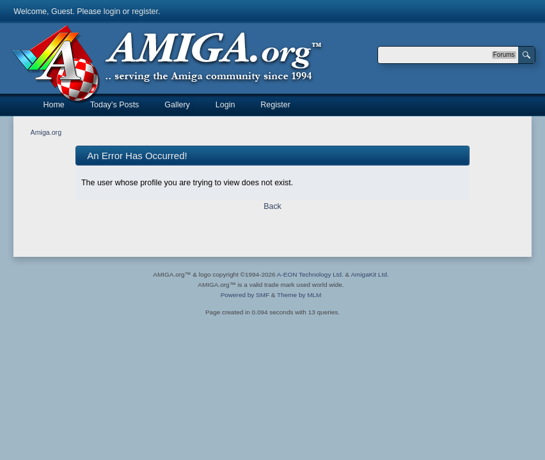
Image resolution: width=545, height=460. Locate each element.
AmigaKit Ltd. (369, 274)
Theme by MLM (299, 294)
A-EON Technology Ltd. (310, 274)
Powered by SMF (245, 294)
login (112, 11)
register (145, 11)
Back (272, 206)
